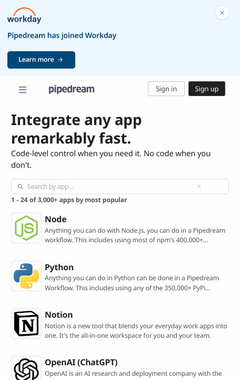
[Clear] (199, 186)
